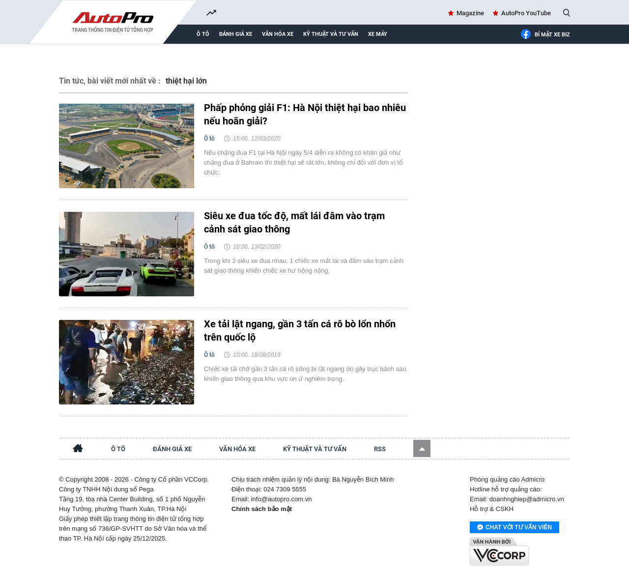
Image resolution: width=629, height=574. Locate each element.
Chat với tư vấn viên (514, 527)
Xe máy (377, 34)
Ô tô (203, 34)
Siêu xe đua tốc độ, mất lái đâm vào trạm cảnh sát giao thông (294, 222)
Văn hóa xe (277, 34)
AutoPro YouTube (526, 13)
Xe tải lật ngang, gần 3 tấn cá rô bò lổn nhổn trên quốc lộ (300, 330)
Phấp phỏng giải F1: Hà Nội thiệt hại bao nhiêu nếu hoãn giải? (305, 114)
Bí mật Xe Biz (545, 35)
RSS (380, 449)
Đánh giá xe (235, 34)
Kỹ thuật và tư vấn (330, 34)
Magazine (470, 13)
